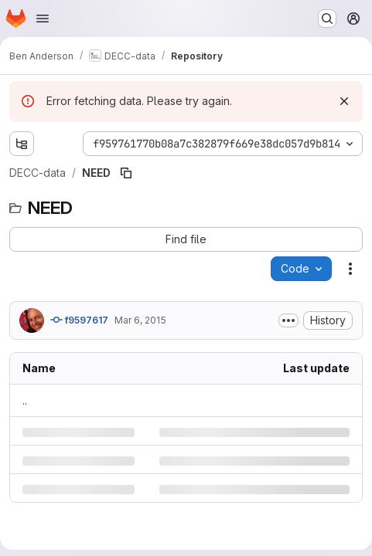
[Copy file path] (126, 173)
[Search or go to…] (327, 18)
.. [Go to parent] (24, 400)
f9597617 (79, 320)
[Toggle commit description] (288, 320)
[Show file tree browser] (21, 143)
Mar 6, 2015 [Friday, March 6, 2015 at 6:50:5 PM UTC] (140, 320)
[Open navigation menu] (42, 18)
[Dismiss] (344, 101)
